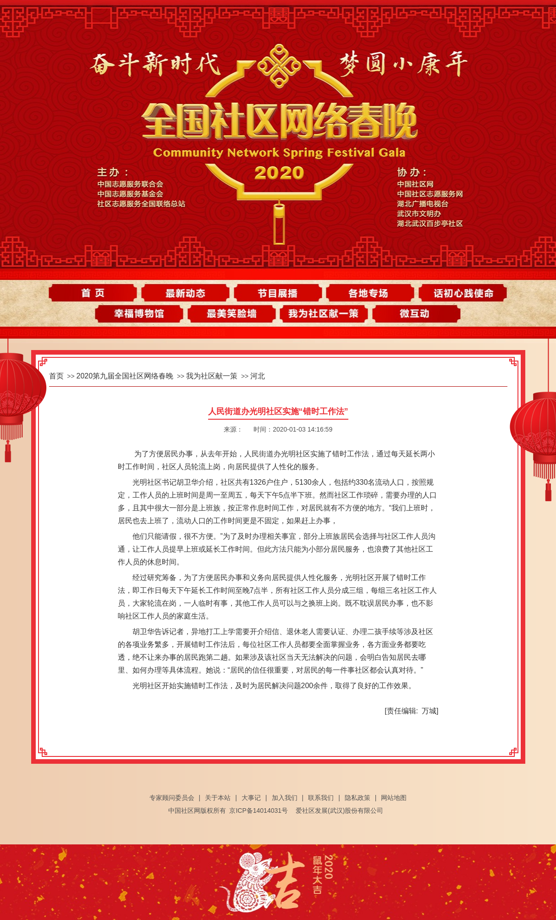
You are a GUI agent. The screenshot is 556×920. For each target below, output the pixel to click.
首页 (99, 292)
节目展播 (278, 292)
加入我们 (284, 797)
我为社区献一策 (323, 315)
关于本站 (218, 797)
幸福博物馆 (143, 315)
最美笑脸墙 (233, 315)
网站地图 (394, 797)
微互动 (413, 315)
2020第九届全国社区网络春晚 (125, 376)
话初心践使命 (457, 292)
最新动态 (188, 292)
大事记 (251, 797)
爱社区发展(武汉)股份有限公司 (339, 810)
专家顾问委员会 (171, 797)
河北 (257, 376)
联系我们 (321, 797)
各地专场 (368, 292)
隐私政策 (357, 797)
